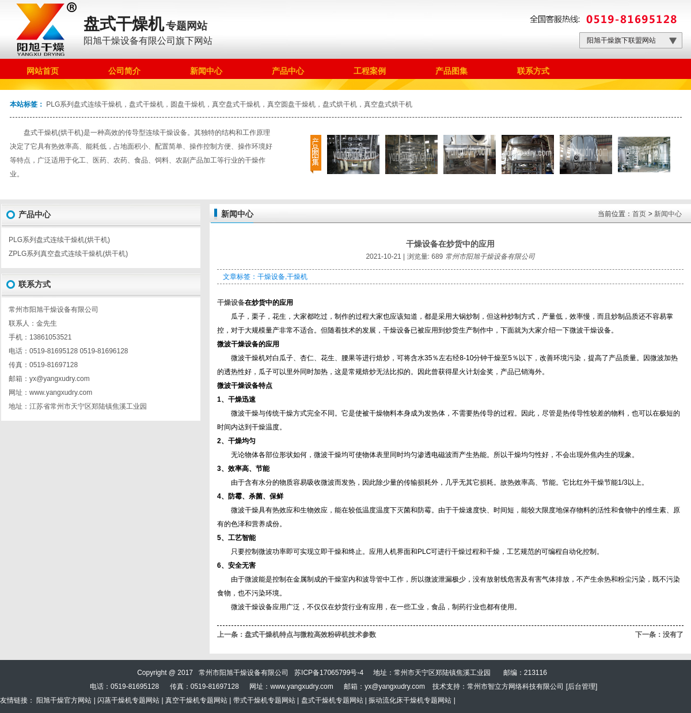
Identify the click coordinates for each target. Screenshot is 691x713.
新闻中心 (668, 214)
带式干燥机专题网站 (264, 700)
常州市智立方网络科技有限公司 (515, 686)
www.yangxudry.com (60, 392)
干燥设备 (231, 303)
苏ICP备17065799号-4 (328, 673)
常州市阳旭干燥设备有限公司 (490, 256)
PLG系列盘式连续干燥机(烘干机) (59, 240)
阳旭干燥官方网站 (64, 700)
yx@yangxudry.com (395, 686)
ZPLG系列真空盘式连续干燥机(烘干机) (68, 254)
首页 (639, 214)
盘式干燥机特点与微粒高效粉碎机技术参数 (310, 635)
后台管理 (581, 686)
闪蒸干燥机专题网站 (128, 700)
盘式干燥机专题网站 (332, 700)
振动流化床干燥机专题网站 (410, 700)
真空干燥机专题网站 (196, 700)
